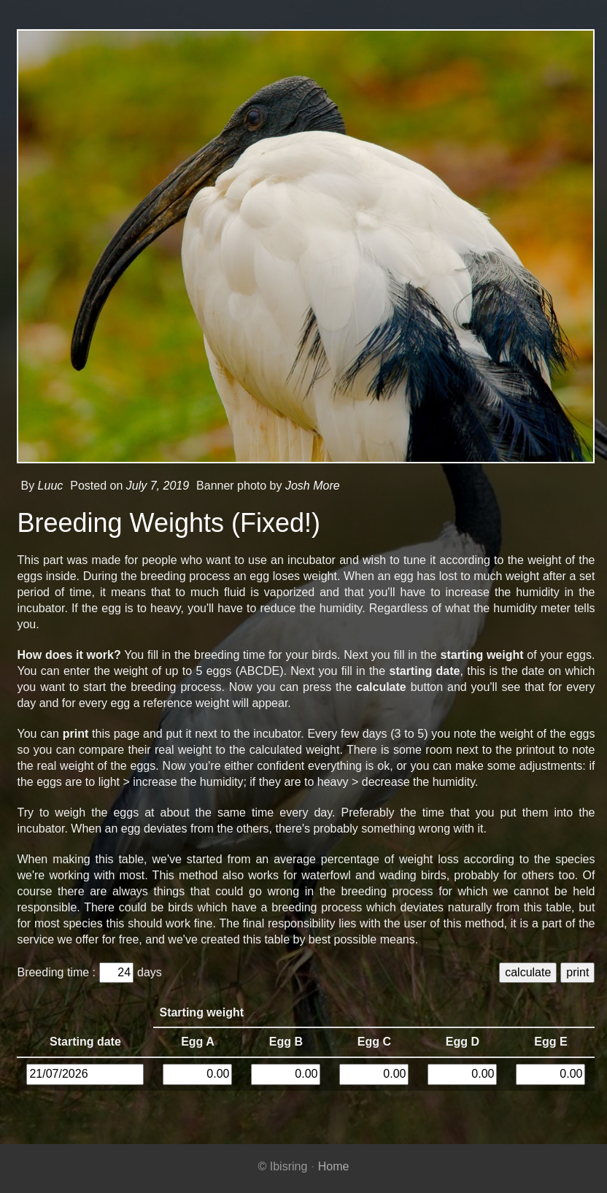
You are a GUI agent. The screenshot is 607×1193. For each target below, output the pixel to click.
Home (333, 1166)
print (575, 972)
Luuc (48, 485)
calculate (526, 972)
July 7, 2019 (154, 485)
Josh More (310, 485)
